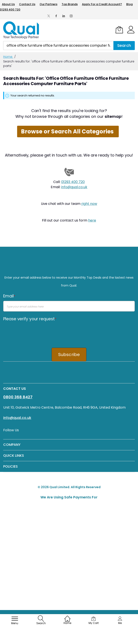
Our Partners (48, 4)
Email (9, 296)
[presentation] (35, 332)
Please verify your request (29, 319)
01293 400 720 (73, 181)
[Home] (67, 616)
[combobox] (58, 45)
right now (89, 203)
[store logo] (21, 30)
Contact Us (27, 4)
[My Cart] (119, 29)
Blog (129, 4)
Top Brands (70, 4)
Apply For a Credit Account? (102, 4)
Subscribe (69, 355)
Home (8, 57)
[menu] (15, 618)
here (92, 220)
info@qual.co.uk (74, 187)
